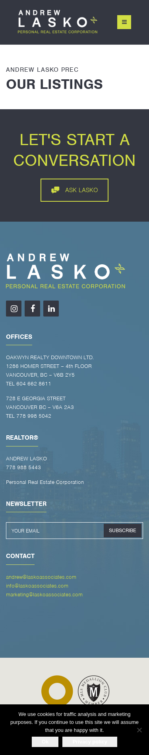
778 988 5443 (23, 467)
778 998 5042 (33, 416)
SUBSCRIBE (122, 530)
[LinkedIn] (51, 309)
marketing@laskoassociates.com (44, 594)
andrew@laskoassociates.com (41, 577)
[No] (139, 730)
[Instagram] (13, 309)
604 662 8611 (33, 383)
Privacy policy (89, 742)
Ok (45, 742)
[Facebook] (32, 309)
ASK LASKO (74, 190)
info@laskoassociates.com (37, 585)
